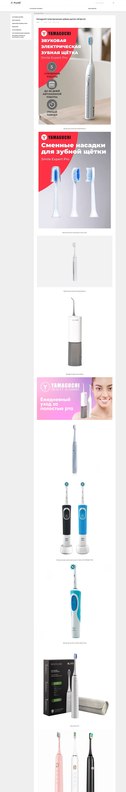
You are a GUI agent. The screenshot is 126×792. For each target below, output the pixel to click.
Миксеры (15, 26)
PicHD (17, 2)
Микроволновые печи (19, 23)
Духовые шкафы (17, 17)
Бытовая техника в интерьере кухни (18, 36)
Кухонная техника (36, 8)
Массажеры (92, 8)
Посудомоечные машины (21, 33)
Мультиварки (16, 30)
